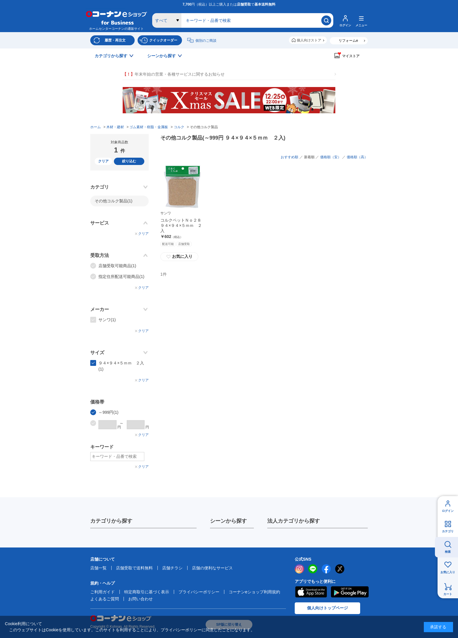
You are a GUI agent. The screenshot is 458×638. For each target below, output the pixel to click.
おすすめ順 (289, 157)
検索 (448, 551)
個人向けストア (309, 40)
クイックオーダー (163, 40)
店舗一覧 (98, 568)
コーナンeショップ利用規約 (254, 592)
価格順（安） (330, 157)
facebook (326, 568)
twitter (339, 568)
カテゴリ (448, 531)
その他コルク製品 (113, 201)
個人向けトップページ (327, 608)
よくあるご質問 (104, 599)
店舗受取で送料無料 (134, 568)
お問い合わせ (140, 599)
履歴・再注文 (115, 40)
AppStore (311, 591)
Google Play (350, 591)
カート (447, 594)
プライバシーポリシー (198, 592)
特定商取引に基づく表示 (146, 592)
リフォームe (348, 41)
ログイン (448, 510)
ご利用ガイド (102, 592)
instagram (299, 568)
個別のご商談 (205, 41)
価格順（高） (357, 157)
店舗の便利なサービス (212, 568)
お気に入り (447, 572)
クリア (103, 161)
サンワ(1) (107, 319)
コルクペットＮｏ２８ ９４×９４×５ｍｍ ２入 (182, 225)
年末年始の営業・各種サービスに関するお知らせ (173, 74)
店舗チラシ (172, 568)
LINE (313, 568)
